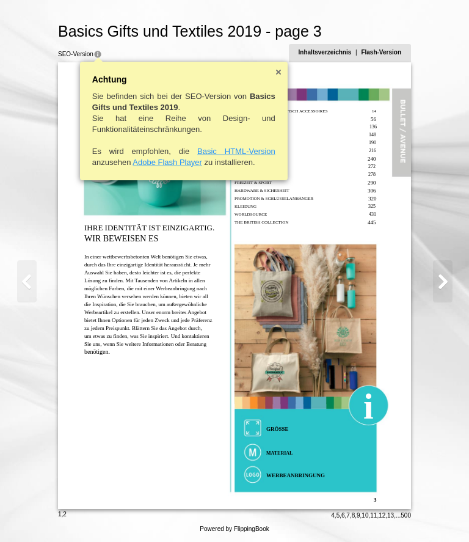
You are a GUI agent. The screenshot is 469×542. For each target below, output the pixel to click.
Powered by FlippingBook (234, 529)
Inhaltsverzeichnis (325, 52)
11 (373, 515)
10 (365, 515)
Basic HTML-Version (236, 151)
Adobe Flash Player (167, 162)
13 (390, 515)
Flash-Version (381, 52)
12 (382, 515)
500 (406, 515)
